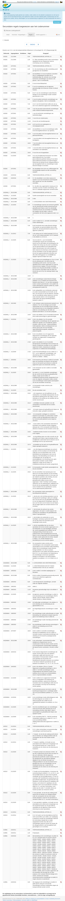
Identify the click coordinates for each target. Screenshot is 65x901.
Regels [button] (31, 34)
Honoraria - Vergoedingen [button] (19, 34)
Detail (7, 34)
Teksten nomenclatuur (8, 900)
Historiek (6, 40)
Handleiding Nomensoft (54, 898)
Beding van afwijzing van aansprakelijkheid (35, 898)
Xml (58, 34)
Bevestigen (57, 22)
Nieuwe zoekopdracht (12, 30)
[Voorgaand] (27, 44)
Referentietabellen (17, 900)
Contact (47, 898)
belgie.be (57, 1)
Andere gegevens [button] (41, 34)
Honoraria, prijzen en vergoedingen (29, 900)
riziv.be (34, 1)
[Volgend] (38, 44)
